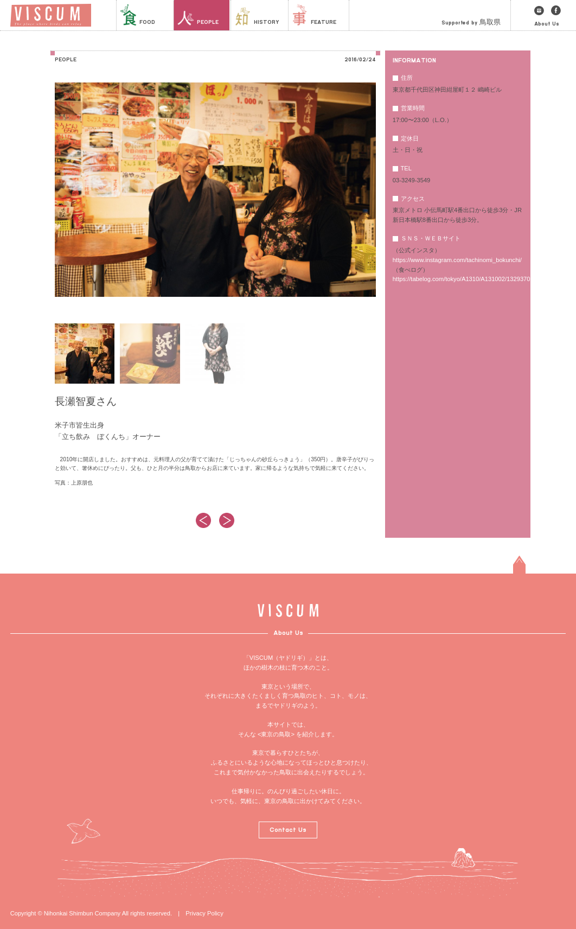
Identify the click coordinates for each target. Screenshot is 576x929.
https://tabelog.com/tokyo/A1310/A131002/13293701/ (464, 279)
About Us (546, 24)
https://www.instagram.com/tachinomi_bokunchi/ (457, 260)
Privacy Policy (204, 913)
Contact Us (288, 829)
